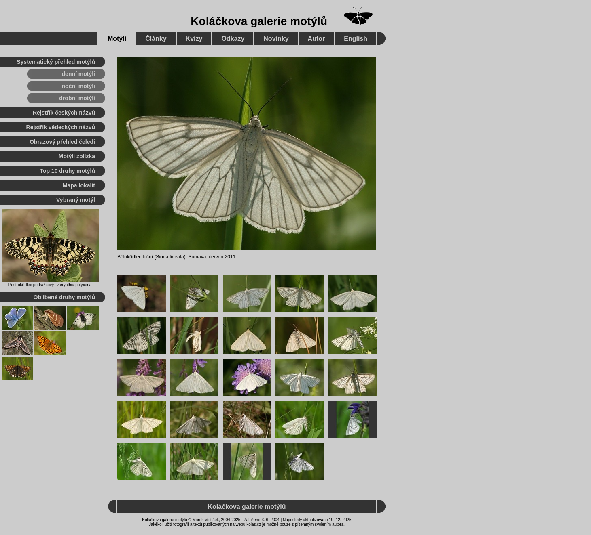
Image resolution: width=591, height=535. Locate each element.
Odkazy (232, 38)
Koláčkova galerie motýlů (259, 21)
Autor (316, 38)
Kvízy (194, 38)
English (355, 38)
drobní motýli (77, 98)
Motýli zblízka (77, 156)
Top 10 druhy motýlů (67, 171)
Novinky (275, 38)
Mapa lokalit (79, 185)
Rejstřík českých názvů (64, 112)
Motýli (117, 38)
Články (155, 38)
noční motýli (78, 86)
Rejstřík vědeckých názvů (60, 127)
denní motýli (78, 74)
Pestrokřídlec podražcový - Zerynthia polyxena (50, 285)
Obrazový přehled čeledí (62, 141)
